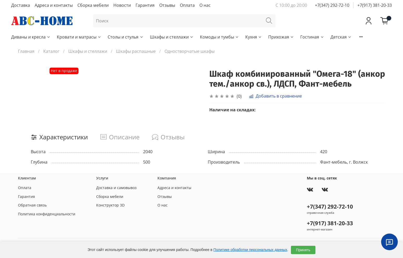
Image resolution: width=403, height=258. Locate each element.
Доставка (20, 5)
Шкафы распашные (136, 51)
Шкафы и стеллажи (172, 37)
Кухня (253, 37)
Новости (122, 5)
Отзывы (167, 5)
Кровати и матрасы (79, 37)
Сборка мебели (93, 5)
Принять (303, 250)
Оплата (187, 5)
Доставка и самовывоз (116, 187)
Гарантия (145, 5)
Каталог (51, 51)
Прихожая (281, 37)
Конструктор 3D (110, 205)
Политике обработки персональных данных (250, 250)
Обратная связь (32, 205)
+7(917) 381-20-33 (374, 5)
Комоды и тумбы (219, 37)
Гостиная (312, 37)
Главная (26, 51)
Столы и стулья (125, 37)
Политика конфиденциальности (46, 213)
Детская (341, 37)
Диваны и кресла (31, 37)
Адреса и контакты (54, 5)
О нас (205, 5)
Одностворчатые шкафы (189, 51)
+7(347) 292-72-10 (332, 5)
